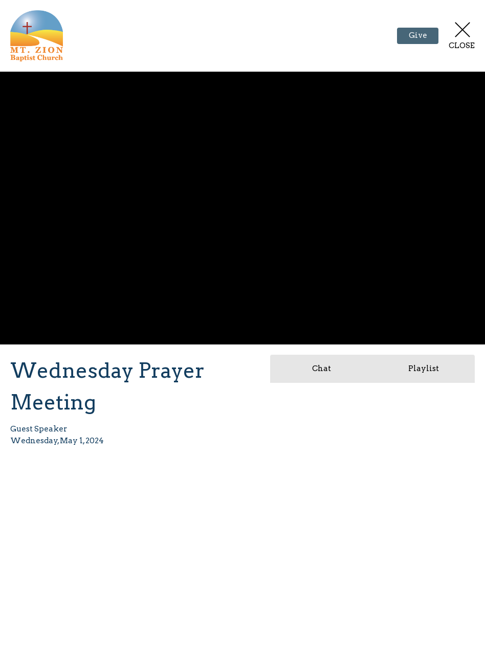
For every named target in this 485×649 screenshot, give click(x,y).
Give (418, 35)
